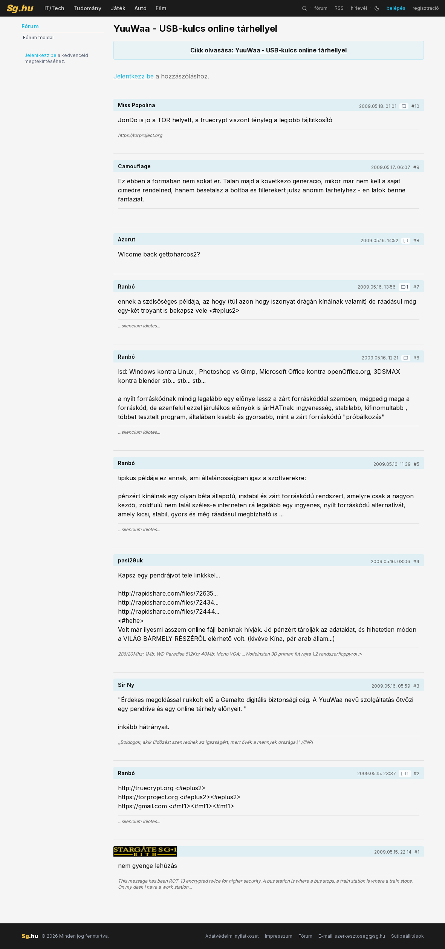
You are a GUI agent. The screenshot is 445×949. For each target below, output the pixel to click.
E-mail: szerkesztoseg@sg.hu (351, 936)
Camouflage (134, 166)
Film (161, 8)
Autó (141, 8)
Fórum (305, 936)
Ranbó (126, 286)
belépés (396, 8)
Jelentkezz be (40, 55)
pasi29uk (130, 560)
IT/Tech (54, 8)
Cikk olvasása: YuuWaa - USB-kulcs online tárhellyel (268, 50)
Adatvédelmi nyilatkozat (232, 936)
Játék (117, 8)
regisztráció (426, 8)
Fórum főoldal (38, 37)
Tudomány (87, 8)
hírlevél (359, 8)
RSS (339, 8)
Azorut (126, 239)
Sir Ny (126, 685)
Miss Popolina (136, 105)
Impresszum (278, 936)
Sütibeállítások (407, 936)
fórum (320, 8)
